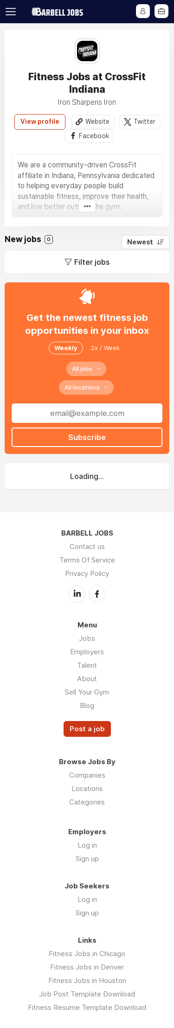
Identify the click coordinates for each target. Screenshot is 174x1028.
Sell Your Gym (87, 692)
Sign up (87, 858)
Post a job (87, 729)
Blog (87, 705)
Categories (87, 802)
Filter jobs (92, 262)
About (87, 678)
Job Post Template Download (87, 994)
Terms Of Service (87, 560)
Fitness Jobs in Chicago (87, 953)
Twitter (144, 121)
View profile (39, 121)
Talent (87, 665)
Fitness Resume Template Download (87, 1007)
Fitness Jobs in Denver (87, 967)
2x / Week (105, 347)
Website (97, 121)
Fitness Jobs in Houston (87, 980)
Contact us (87, 546)
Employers (87, 651)
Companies (87, 775)
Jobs (87, 638)
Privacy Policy (87, 573)
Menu (12, 12)
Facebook (94, 136)
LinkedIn (77, 594)
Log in (87, 845)
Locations (87, 788)
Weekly (65, 347)
